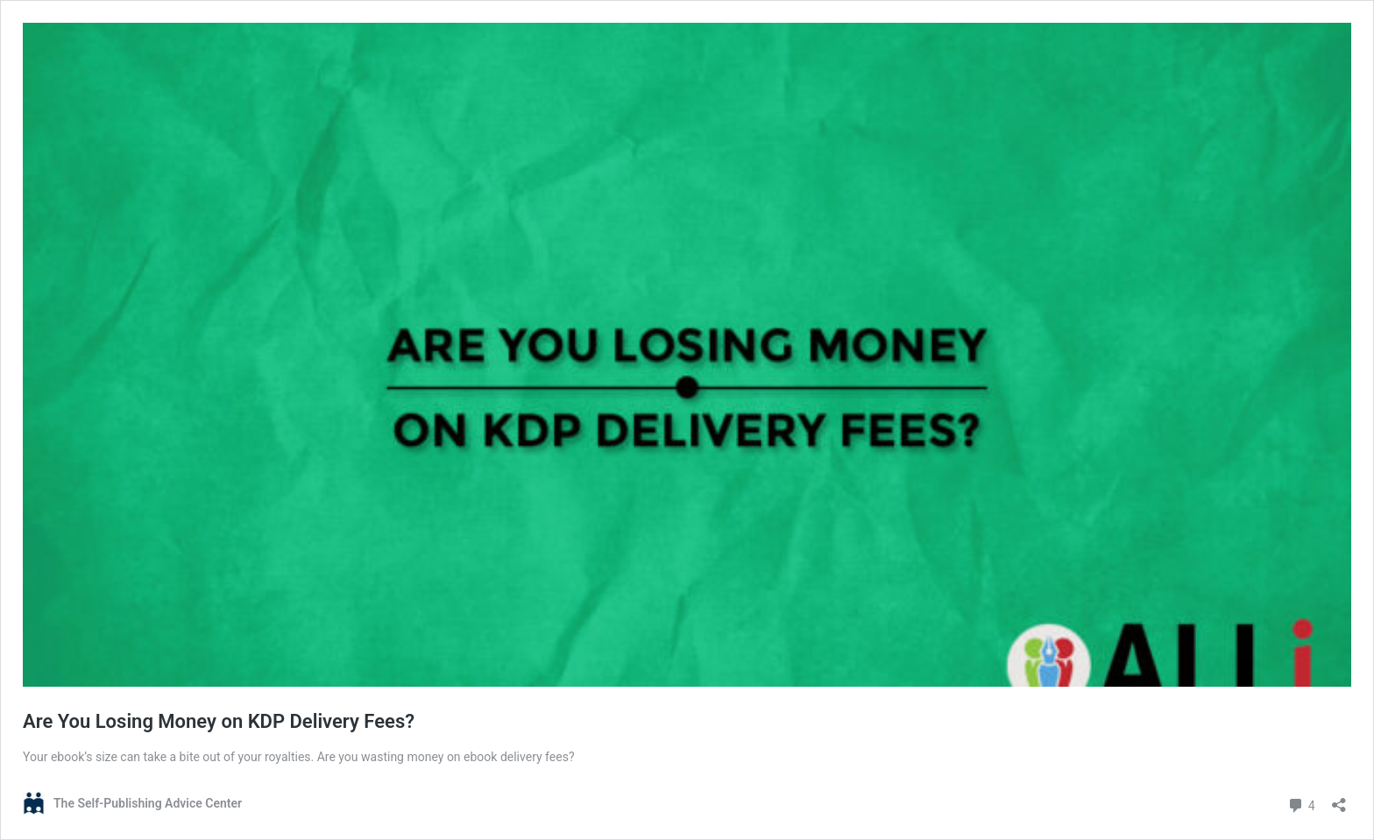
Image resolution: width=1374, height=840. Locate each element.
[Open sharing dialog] (1339, 799)
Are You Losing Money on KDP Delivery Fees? (218, 721)
